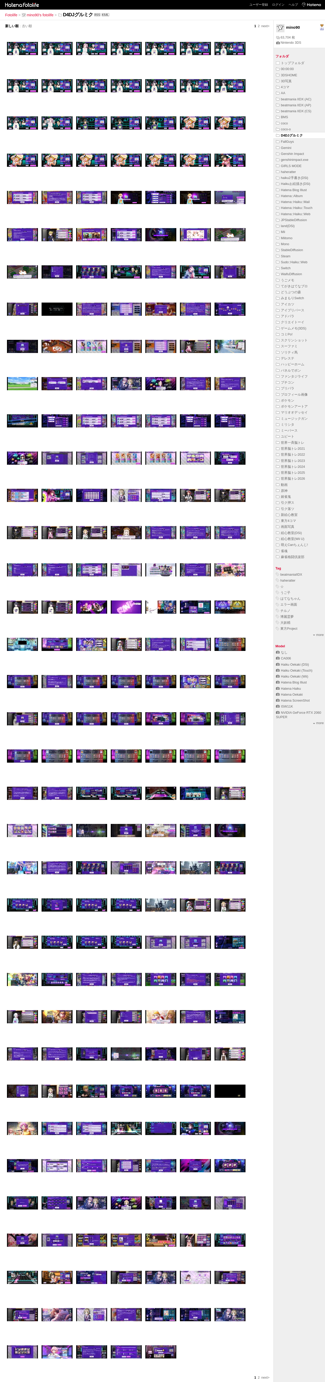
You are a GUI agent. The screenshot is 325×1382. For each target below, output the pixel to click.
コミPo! (284, 334)
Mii (280, 232)
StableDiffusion (289, 250)
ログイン (278, 4)
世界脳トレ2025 (290, 473)
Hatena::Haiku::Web (293, 214)
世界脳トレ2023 (290, 461)
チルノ (283, 611)
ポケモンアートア (292, 406)
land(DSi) (285, 226)
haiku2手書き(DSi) (292, 178)
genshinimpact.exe (292, 160)
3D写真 (284, 81)
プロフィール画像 (292, 394)
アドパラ (285, 316)
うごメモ (285, 280)
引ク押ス (285, 503)
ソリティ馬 (287, 352)
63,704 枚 (285, 37)
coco (282, 123)
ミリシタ (285, 424)
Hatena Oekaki (289, 694)
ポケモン (285, 400)
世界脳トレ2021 (290, 448)
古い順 (27, 26)
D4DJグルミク (289, 135)
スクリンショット (292, 340)
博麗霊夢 (285, 617)
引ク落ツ (285, 509)
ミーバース (287, 430)
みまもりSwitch (290, 298)
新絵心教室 (287, 515)
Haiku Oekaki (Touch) (294, 670)
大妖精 (283, 623)
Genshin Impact (290, 154)
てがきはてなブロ (292, 286)
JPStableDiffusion (291, 220)
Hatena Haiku (288, 688)
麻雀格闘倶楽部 (290, 557)
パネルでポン (288, 370)
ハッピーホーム (290, 364)
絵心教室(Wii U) (290, 539)
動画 (282, 485)
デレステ (285, 358)
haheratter (286, 172)
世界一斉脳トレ (290, 443)
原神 (282, 491)
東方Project (286, 628)
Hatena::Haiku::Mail (293, 202)
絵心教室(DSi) (289, 533)
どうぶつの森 (288, 292)
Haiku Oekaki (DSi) (292, 664)
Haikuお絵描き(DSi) (293, 184)
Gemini (283, 148)
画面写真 (285, 527)
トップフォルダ (290, 63)
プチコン (285, 382)
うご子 (283, 593)
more (318, 635)
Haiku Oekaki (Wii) (292, 676)
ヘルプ (293, 4)
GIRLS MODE (289, 166)
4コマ (282, 87)
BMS (282, 117)
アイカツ (285, 304)
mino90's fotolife (38, 15)
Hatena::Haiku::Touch (294, 208)
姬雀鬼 (283, 497)
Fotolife (11, 15)
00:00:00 (285, 69)
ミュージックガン (292, 418)
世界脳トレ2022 (290, 454)
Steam (283, 256)
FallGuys (285, 142)
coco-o (283, 129)
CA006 (283, 658)
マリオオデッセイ (292, 412)
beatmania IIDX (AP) (293, 105)
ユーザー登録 (258, 4)
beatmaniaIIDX (289, 574)
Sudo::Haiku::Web (291, 262)
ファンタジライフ (292, 376)
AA (280, 93)
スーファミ (287, 346)
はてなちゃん (288, 598)
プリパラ (285, 388)
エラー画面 (286, 604)
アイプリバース (290, 310)
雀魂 (282, 551)
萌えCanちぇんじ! (292, 545)
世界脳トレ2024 (290, 467)
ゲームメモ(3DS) (291, 328)
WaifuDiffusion (289, 274)
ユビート (285, 436)
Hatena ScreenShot (293, 700)
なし (282, 652)
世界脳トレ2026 (290, 478)
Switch (283, 268)
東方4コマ (286, 521)
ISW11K (284, 706)
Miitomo (284, 238)
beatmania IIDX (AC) (293, 99)
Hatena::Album (289, 196)
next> (265, 26)
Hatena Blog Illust (291, 190)
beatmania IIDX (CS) (293, 111)
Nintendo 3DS (288, 42)
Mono (282, 244)
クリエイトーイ (290, 322)
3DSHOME (286, 75)
